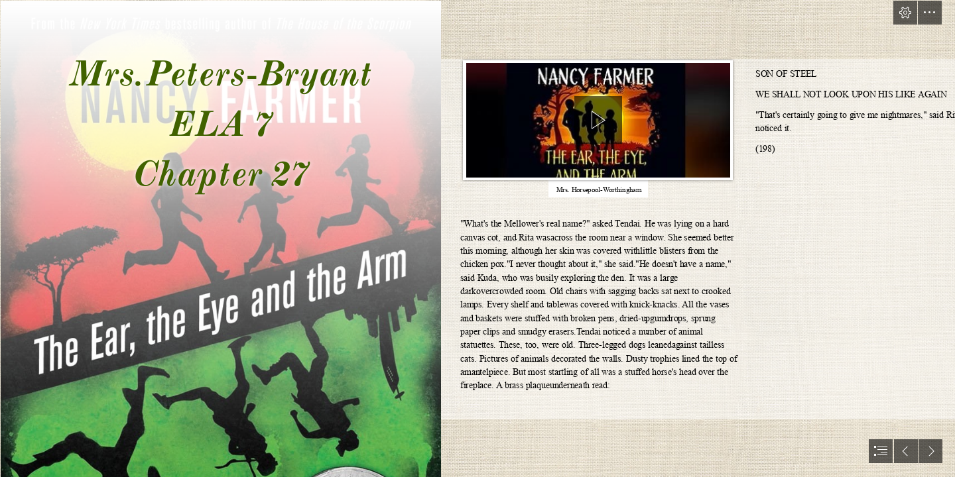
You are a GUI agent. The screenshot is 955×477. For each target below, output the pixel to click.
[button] (905, 13)
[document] (477, 238)
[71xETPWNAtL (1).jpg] (220, 238)
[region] (598, 123)
